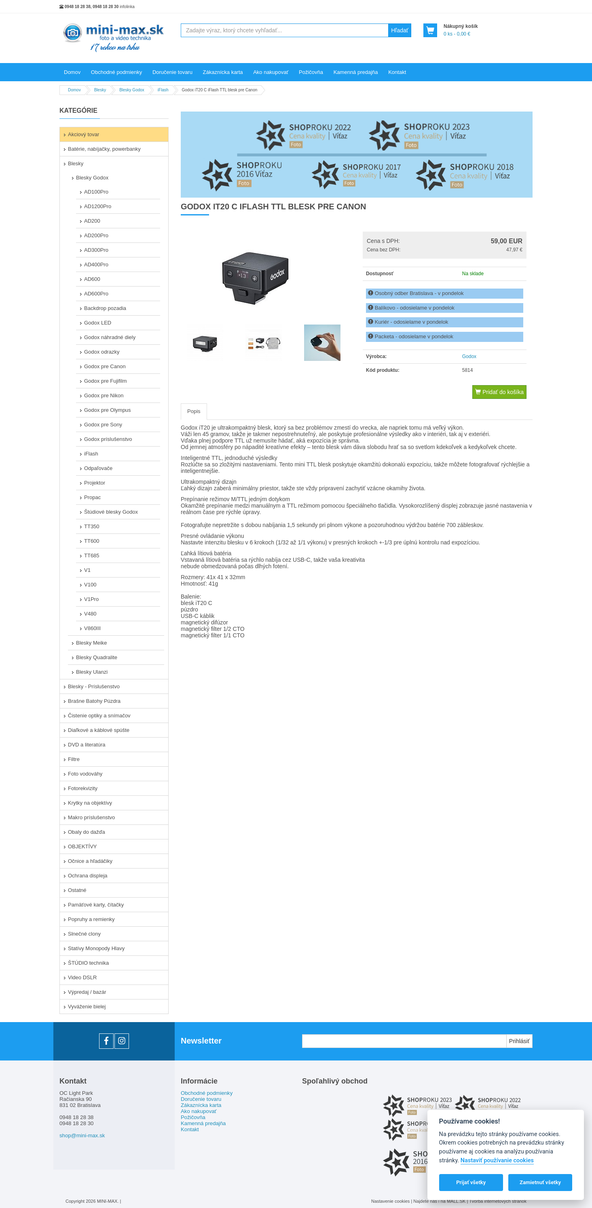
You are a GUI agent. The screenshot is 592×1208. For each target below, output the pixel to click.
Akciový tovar (83, 134)
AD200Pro (96, 235)
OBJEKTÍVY (82, 846)
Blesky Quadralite (96, 657)
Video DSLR (82, 977)
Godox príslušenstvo (108, 439)
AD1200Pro (97, 206)
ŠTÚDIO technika (88, 963)
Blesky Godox (92, 178)
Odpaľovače (98, 468)
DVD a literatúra (86, 745)
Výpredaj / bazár (87, 992)
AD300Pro (96, 250)
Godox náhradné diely (109, 337)
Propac (92, 497)
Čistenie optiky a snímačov (99, 716)
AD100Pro (96, 192)
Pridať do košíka (499, 392)
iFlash (91, 454)
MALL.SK (457, 1201)
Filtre (74, 759)
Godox (469, 356)
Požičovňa (311, 72)
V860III (92, 628)
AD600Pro (96, 294)
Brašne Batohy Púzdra (94, 701)
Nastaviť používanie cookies (497, 1160)
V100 (90, 585)
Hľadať (399, 30)
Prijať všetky (471, 1182)
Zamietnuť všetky (540, 1182)
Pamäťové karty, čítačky (96, 905)
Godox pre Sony (103, 425)
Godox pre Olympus (107, 410)
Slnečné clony (84, 934)
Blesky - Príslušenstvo (94, 686)
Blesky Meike (91, 643)
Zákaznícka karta (223, 72)
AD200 (92, 221)
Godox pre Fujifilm (105, 381)
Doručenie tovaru (172, 72)
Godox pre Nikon (104, 395)
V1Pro (91, 599)
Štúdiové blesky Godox (111, 512)
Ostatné (77, 890)
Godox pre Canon (105, 366)
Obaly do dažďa (86, 832)
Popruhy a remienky (91, 919)
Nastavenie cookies (390, 1201)
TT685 (91, 555)
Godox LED (97, 323)
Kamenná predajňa (356, 72)
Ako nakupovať (270, 72)
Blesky (75, 163)
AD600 (92, 279)
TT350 (91, 526)
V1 (87, 570)
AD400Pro (96, 264)
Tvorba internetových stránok (497, 1201)
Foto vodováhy (85, 774)
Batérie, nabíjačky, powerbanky (104, 149)
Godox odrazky (101, 352)
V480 (90, 614)
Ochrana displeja (88, 876)
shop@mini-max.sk (82, 1135)
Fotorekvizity (82, 788)
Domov (72, 72)
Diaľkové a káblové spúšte (98, 730)
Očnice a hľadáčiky (90, 861)
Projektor (94, 483)
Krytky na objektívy (90, 803)
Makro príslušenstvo (91, 817)
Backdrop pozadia (105, 308)
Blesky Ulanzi (92, 672)
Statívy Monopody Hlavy (96, 948)
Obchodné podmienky (116, 72)
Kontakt (397, 72)
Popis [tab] (194, 411)
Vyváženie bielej (87, 1007)
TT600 (91, 541)
